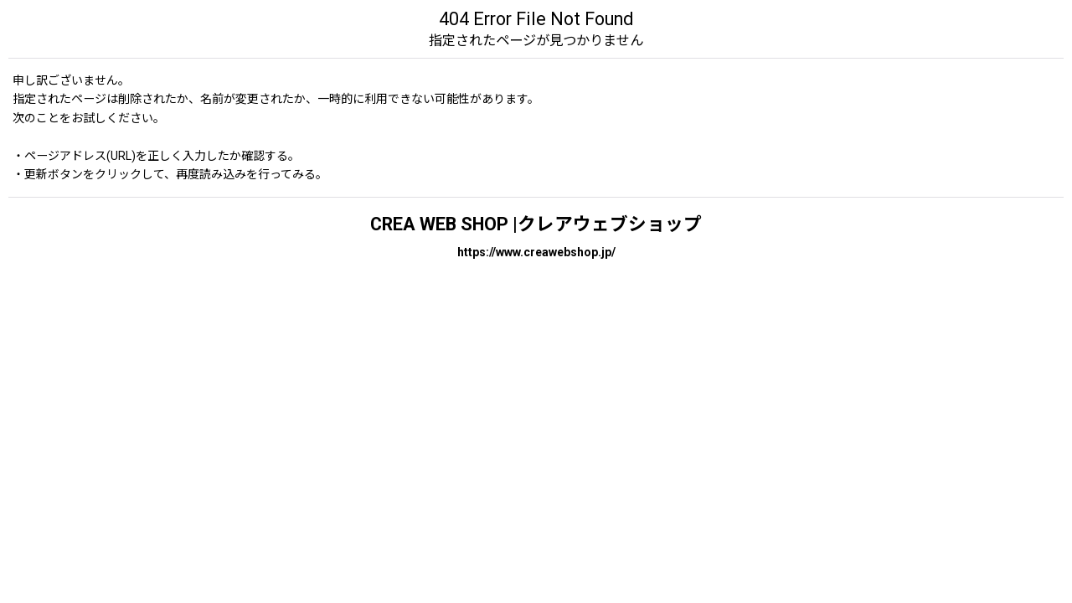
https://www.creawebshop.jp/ (536, 252)
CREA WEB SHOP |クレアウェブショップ (536, 224)
